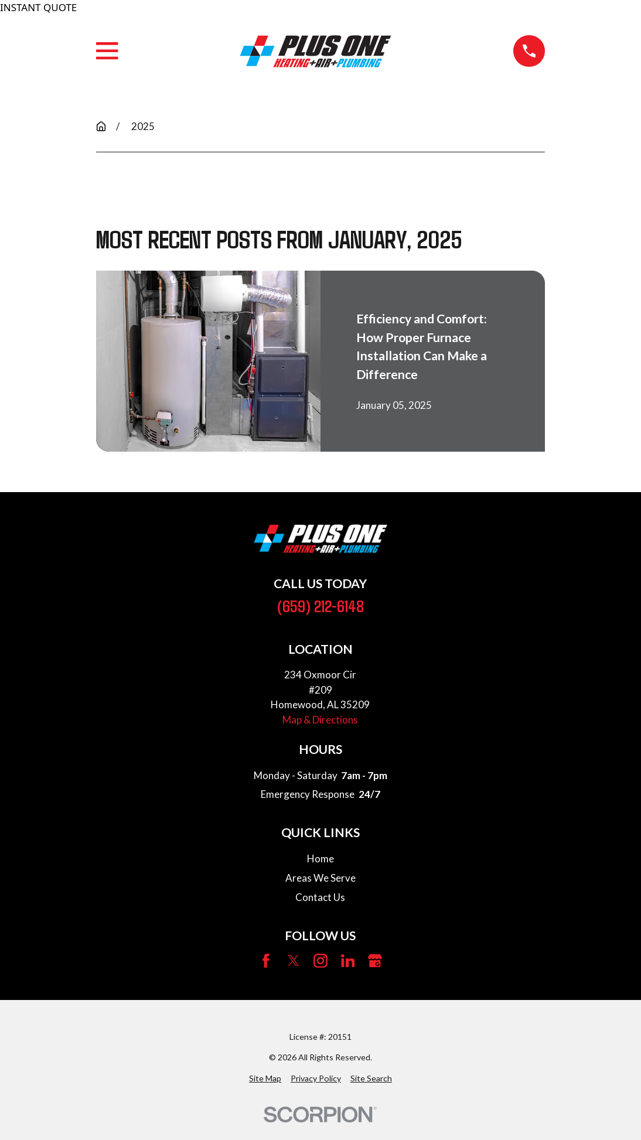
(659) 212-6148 (320, 606)
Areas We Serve (320, 878)
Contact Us (320, 897)
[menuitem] (265, 1078)
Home (320, 858)
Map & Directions (320, 720)
